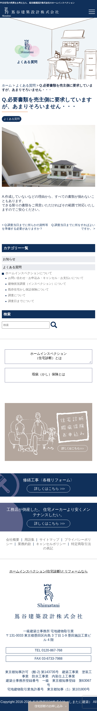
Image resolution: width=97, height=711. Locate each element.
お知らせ (9, 259)
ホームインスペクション (48, 356)
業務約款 (24, 544)
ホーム (7, 85)
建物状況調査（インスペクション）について (37, 283)
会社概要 (12, 539)
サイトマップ (49, 539)
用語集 (29, 539)
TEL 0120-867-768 (48, 650)
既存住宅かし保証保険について (28, 289)
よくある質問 (26, 85)
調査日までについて (21, 301)
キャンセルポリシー (51, 544)
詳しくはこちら (46, 489)
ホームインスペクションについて (28, 273)
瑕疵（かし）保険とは (48, 374)
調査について (16, 295)
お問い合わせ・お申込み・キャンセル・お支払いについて (46, 278)
